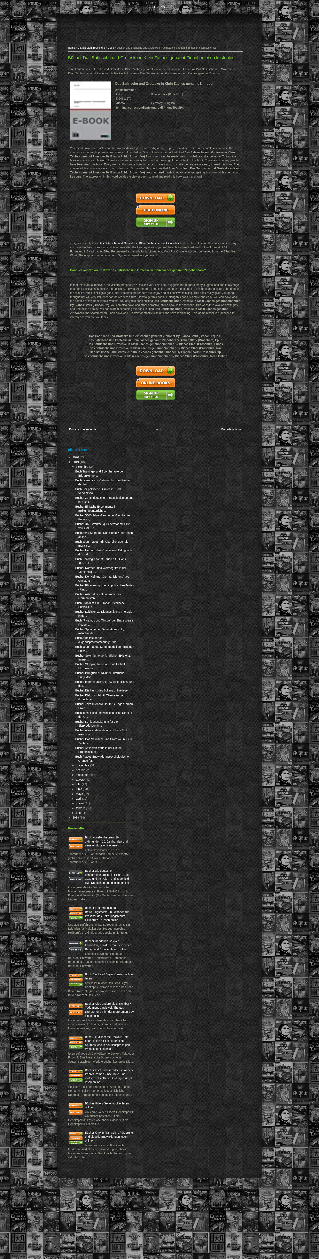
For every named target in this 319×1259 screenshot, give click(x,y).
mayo (82, 806)
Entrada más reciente (85, 434)
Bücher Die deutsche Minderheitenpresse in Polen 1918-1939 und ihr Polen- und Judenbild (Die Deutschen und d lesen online (96, 895)
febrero (83, 820)
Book (114, 48)
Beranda (159, 21)
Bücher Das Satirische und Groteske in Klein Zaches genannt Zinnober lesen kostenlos (154, 58)
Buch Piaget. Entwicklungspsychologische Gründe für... (97, 768)
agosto (83, 791)
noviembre (86, 777)
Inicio (158, 434)
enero (83, 825)
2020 (79, 461)
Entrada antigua (228, 434)
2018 (79, 829)
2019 (79, 466)
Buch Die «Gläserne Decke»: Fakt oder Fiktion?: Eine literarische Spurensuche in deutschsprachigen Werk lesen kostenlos (97, 1093)
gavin (159, 7)
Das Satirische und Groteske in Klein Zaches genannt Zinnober (142, 248)
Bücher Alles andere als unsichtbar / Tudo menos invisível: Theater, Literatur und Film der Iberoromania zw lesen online (96, 1052)
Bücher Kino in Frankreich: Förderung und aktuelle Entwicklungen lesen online (105, 1205)
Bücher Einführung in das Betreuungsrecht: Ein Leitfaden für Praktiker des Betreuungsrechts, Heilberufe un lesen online (96, 936)
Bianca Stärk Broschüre (94, 48)
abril (82, 810)
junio (82, 801)
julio (82, 796)
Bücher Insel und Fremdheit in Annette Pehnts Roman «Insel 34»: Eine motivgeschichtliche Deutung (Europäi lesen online (97, 1134)
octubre (84, 782)
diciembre (85, 471)
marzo (83, 815)
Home (74, 48)
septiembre (86, 787)
